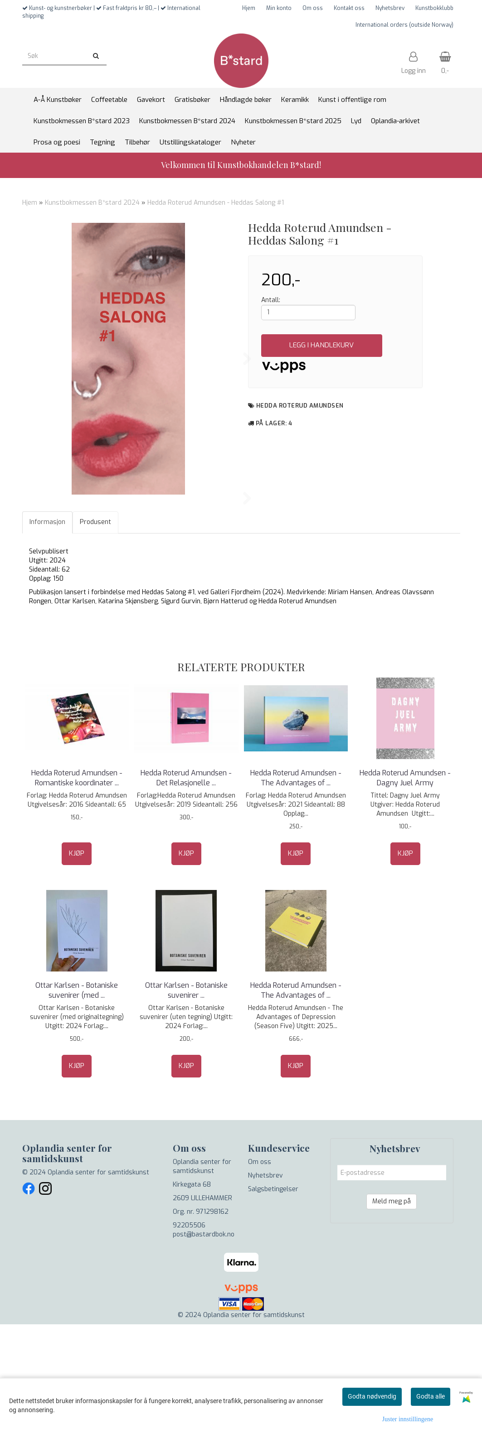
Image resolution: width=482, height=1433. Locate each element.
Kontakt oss (349, 8)
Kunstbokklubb (434, 8)
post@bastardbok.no (203, 1343)
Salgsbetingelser (273, 1298)
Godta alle (430, 1396)
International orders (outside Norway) (404, 25)
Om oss (312, 8)
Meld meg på (391, 1310)
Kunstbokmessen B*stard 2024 (92, 202)
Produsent (95, 630)
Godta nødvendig (372, 1396)
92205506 (189, 1334)
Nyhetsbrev (389, 8)
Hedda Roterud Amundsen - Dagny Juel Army (405, 886)
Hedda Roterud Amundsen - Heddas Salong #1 (215, 202)
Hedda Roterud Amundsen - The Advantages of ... (295, 886)
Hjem (248, 8)
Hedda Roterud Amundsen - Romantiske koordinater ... (76, 886)
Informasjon (47, 630)
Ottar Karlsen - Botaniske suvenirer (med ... (76, 1099)
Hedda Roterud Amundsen (300, 405)
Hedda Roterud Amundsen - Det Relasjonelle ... (186, 886)
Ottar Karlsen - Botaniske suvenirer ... (186, 1099)
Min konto (279, 8)
